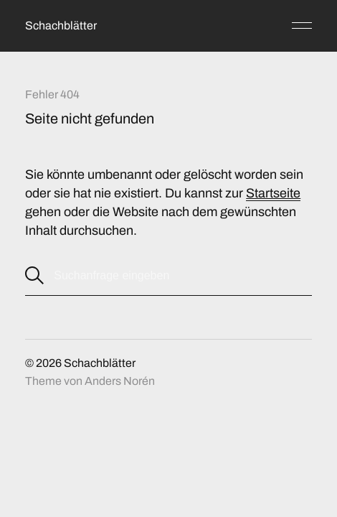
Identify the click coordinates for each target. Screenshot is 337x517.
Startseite (273, 193)
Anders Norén (120, 381)
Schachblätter (61, 25)
